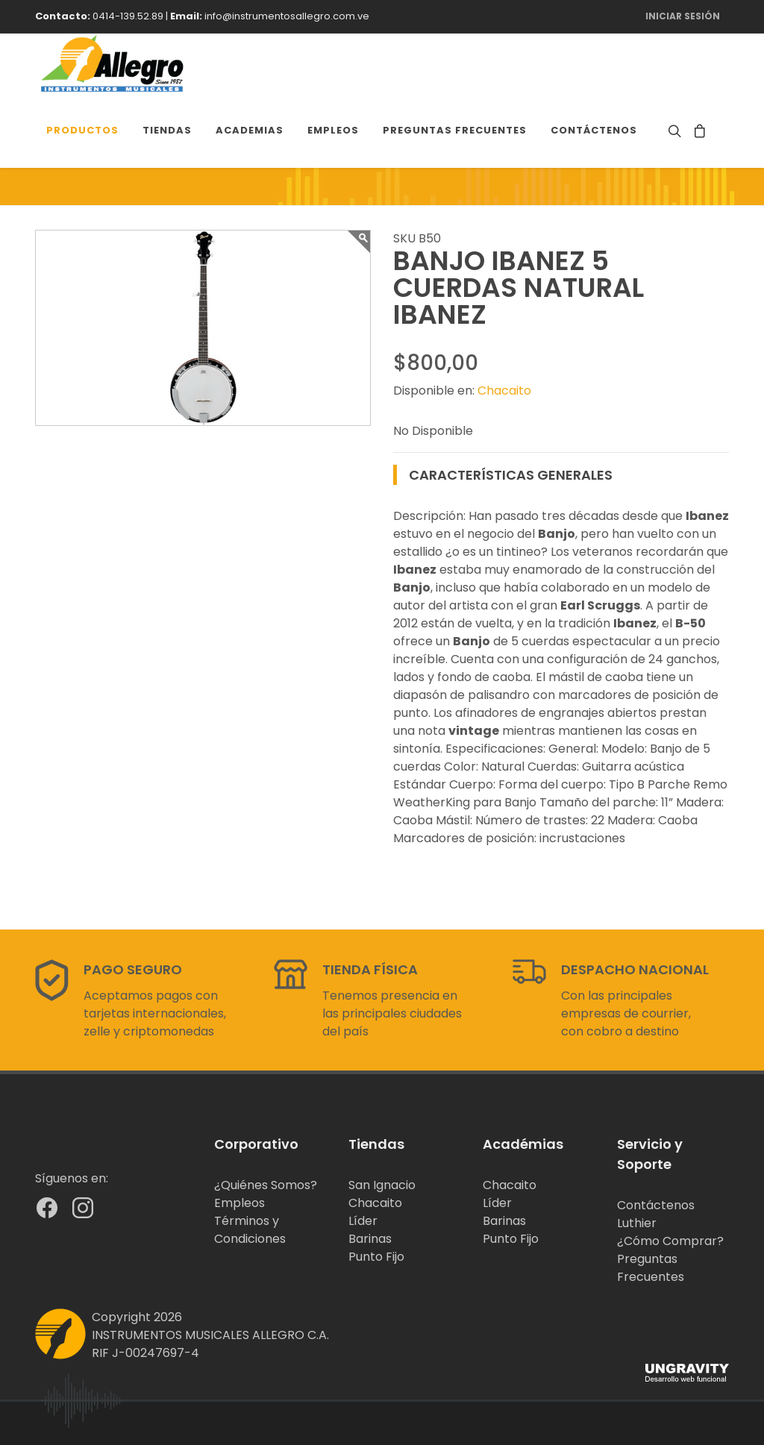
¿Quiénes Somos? (265, 1185)
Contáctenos (656, 1205)
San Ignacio (382, 1185)
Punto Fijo (376, 1256)
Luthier (637, 1223)
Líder (363, 1220)
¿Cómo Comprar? (670, 1241)
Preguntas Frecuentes (650, 1267)
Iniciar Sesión (682, 16)
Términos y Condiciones (250, 1229)
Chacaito (504, 390)
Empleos (239, 1203)
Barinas (370, 1238)
